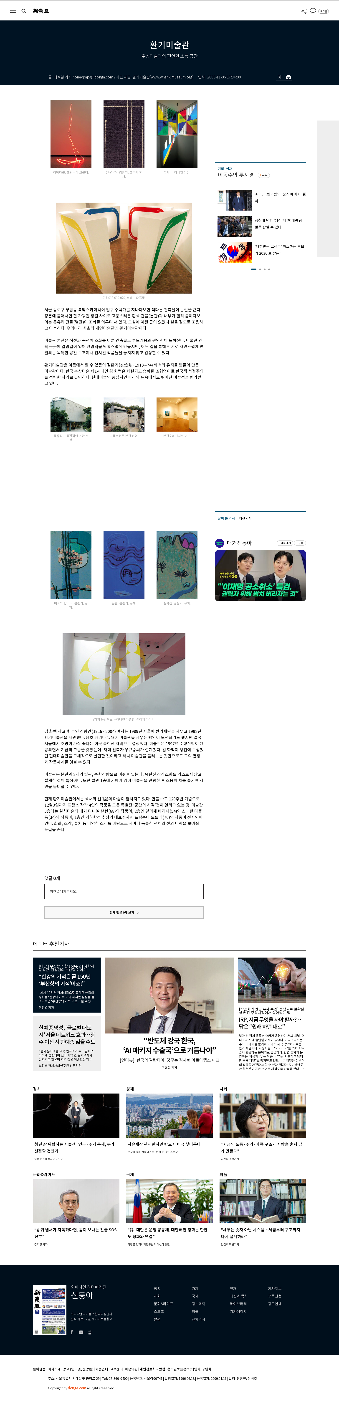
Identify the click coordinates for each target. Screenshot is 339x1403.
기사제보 (275, 1289)
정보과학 (198, 1304)
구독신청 (275, 1296)
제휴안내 (101, 1369)
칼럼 (157, 1319)
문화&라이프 (163, 1304)
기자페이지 (238, 1312)
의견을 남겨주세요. (63, 891)
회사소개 (54, 1369)
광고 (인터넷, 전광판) (78, 1369)
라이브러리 (238, 1304)
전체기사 (198, 1319)
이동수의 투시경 (236, 175)
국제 (195, 1296)
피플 (195, 1312)
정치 (157, 1289)
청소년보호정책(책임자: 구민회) (190, 1369)
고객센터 (116, 1369)
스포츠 (159, 1312)
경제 (195, 1289)
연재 (233, 1289)
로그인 (323, 11)
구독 (265, 175)
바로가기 (286, 543)
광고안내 (275, 1304)
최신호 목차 (239, 1296)
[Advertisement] (112, 489)
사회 (157, 1296)
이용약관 (131, 1369)
